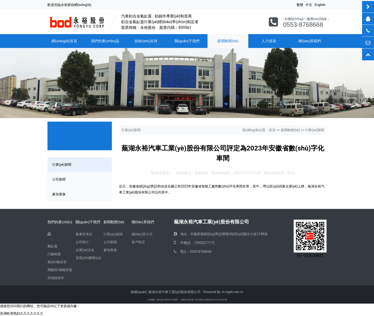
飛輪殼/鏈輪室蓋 (59, 270)
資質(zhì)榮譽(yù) (88, 258)
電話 (183, 252)
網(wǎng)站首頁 (64, 41)
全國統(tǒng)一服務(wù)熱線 (305, 19)
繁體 (299, 5)
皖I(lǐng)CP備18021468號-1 (168, 300)
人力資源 (269, 41)
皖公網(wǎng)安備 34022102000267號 (211, 300)
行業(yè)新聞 (61, 164)
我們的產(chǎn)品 (105, 41)
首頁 (272, 130)
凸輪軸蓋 (54, 254)
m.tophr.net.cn (232, 292)
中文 (309, 5)
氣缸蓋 (52, 246)
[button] (28, 158)
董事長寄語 (84, 234)
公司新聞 (59, 179)
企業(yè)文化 (85, 250)
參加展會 (59, 194)
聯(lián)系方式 (142, 234)
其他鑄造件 (55, 278)
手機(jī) (185, 243)
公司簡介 (82, 242)
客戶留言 (138, 242)
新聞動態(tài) (228, 41)
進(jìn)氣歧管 (57, 262)
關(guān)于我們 (187, 41)
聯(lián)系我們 (309, 41)
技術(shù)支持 (146, 41)
